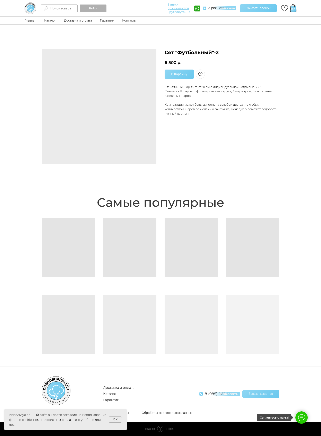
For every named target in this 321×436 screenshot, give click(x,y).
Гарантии (107, 20)
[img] (30, 8)
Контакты (129, 20)
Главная (30, 20)
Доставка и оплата (78, 20)
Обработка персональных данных (167, 413)
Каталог (50, 20)
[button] (258, 8)
